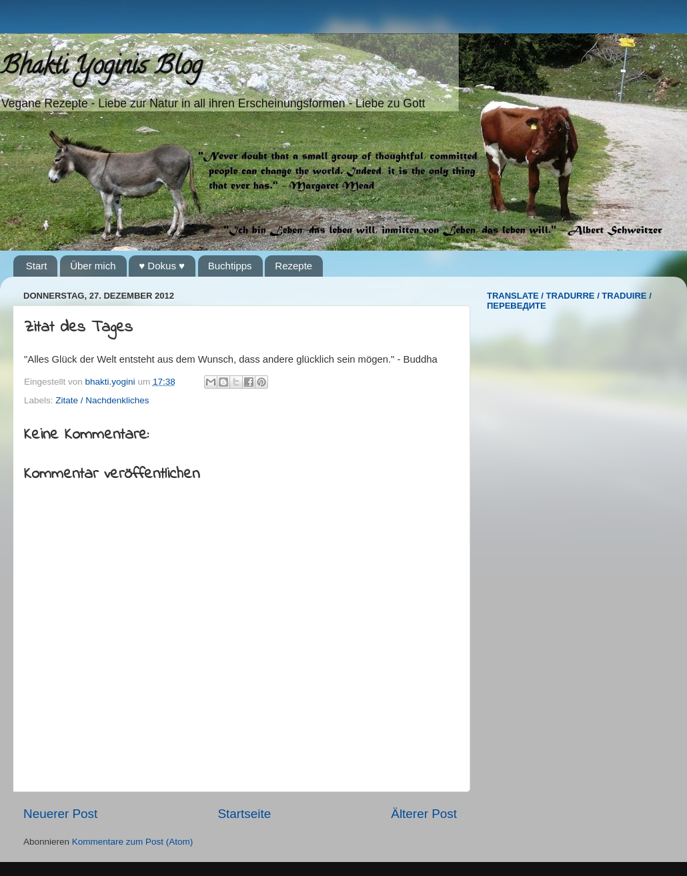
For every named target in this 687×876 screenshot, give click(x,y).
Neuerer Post (60, 814)
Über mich (92, 265)
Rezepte (293, 265)
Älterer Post (424, 814)
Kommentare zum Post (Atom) (132, 842)
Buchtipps (230, 265)
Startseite (244, 814)
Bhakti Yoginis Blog (101, 68)
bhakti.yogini (111, 382)
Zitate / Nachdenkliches (102, 400)
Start (36, 265)
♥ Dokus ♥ (162, 265)
